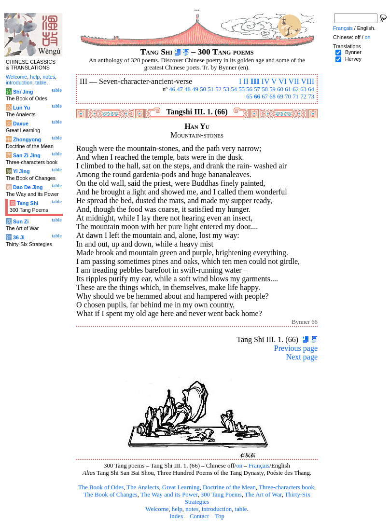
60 (280, 89)
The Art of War (263, 494)
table (241, 509)
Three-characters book (286, 487)
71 (295, 96)
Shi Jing (23, 92)
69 (280, 96)
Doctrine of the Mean (229, 487)
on (239, 465)
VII (294, 81)
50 (203, 89)
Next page (302, 357)
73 (311, 96)
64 (311, 89)
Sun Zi (21, 221)
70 (288, 96)
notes (191, 509)
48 (187, 89)
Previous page (296, 348)
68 (272, 96)
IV (266, 81)
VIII (307, 81)
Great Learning (181, 487)
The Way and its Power (168, 494)
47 (180, 89)
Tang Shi (27, 203)
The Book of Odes (101, 487)
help (177, 509)
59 (272, 89)
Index (176, 516)
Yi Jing (21, 171)
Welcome (156, 509)
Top (219, 516)
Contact (199, 516)
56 (249, 89)
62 (295, 89)
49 (195, 89)
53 (226, 89)
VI (283, 81)
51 (211, 89)
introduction (217, 509)
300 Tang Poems (221, 494)
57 (257, 89)
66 (257, 96)
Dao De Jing (28, 187)
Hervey (353, 59)
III (255, 81)
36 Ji (19, 237)
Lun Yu (21, 108)
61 (288, 89)
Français (259, 465)
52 (218, 89)
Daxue (20, 123)
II (246, 81)
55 (241, 89)
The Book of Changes (111, 494)
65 (249, 96)
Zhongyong (27, 139)
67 (265, 96)
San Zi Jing (27, 155)
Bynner (353, 52)
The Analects (142, 487)
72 (303, 96)
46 (172, 89)
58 (265, 89)
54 (234, 89)
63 (303, 89)
